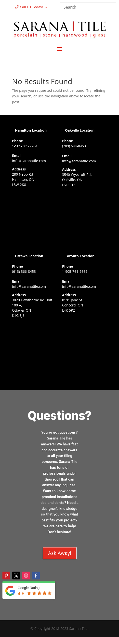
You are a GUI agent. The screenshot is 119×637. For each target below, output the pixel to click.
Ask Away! (59, 553)
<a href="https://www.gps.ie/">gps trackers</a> (34, 219)
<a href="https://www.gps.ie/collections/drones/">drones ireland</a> (84, 219)
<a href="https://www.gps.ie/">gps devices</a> (34, 350)
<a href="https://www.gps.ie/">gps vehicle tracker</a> (84, 344)
